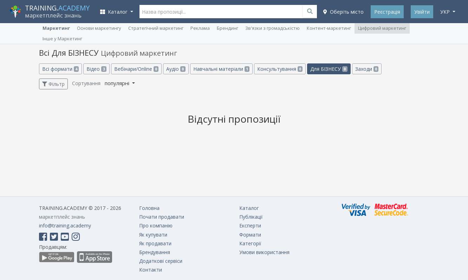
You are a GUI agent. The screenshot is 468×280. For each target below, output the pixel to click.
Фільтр (53, 84)
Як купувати (153, 234)
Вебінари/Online (136, 69)
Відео (96, 69)
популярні (118, 83)
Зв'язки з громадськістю (272, 28)
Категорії (250, 243)
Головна (149, 208)
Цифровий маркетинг (382, 28)
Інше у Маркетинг (62, 38)
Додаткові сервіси (160, 261)
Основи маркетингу (99, 28)
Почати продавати (161, 216)
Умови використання (264, 252)
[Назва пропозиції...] (228, 11)
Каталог (249, 208)
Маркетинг (56, 28)
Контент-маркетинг (329, 28)
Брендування (154, 252)
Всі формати (60, 69)
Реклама (200, 28)
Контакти (150, 269)
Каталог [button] (114, 11)
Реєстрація (387, 11)
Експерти (250, 225)
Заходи (366, 69)
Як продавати (155, 243)
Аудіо (175, 69)
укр (445, 11)
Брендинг (227, 28)
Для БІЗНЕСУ (328, 69)
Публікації (251, 216)
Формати (250, 234)
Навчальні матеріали (221, 69)
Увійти (422, 11)
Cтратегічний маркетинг (155, 28)
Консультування (280, 69)
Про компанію (156, 225)
